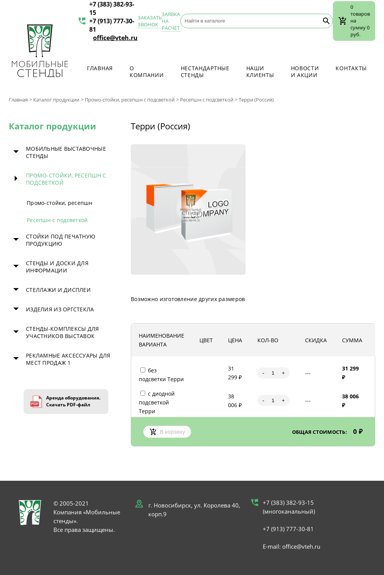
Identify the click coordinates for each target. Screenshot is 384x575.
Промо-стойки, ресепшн (59, 202)
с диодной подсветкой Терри (157, 402)
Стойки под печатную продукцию (60, 240)
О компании (147, 71)
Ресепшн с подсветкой (206, 99)
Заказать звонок (150, 21)
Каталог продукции (56, 99)
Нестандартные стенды (205, 71)
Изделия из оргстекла (60, 309)
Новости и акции (305, 71)
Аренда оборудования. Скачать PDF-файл (73, 401)
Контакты (351, 68)
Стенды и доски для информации (57, 266)
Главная (100, 68)
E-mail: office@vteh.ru (291, 546)
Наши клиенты (260, 71)
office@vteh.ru (115, 38)
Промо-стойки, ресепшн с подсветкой (130, 99)
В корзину (167, 431)
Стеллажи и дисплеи (58, 289)
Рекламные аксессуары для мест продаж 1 (68, 359)
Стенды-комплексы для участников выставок (62, 332)
